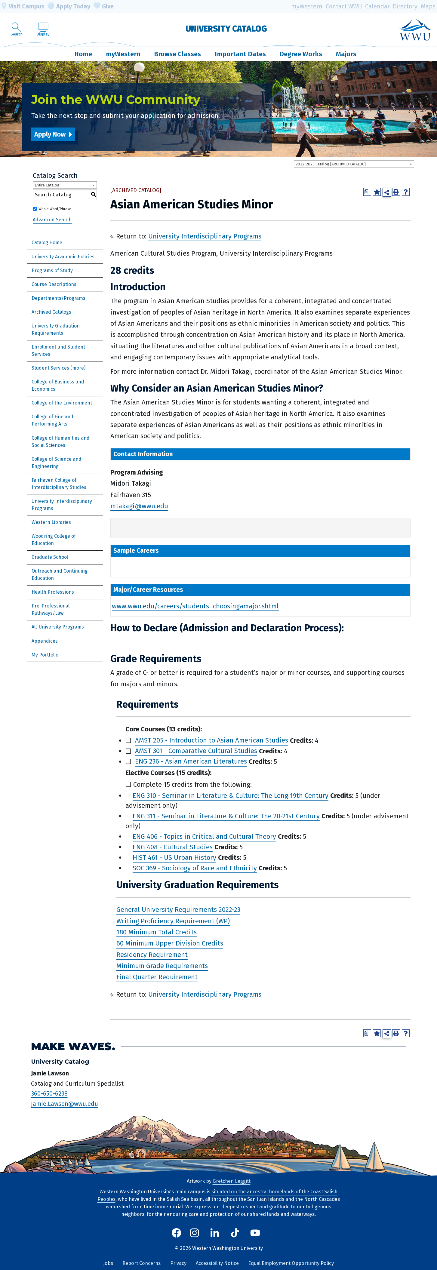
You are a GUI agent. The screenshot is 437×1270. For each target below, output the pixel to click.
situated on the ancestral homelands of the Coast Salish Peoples (217, 1195)
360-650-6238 (49, 1093)
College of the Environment (62, 403)
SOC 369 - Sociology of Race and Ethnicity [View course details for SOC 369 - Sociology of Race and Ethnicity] (195, 868)
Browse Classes (177, 54)
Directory (405, 6)
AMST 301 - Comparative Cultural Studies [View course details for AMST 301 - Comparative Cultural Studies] (196, 751)
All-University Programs (58, 627)
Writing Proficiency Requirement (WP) (173, 921)
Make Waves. (73, 1046)
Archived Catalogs (51, 312)
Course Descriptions (54, 284)
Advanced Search (52, 220)
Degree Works (300, 54)
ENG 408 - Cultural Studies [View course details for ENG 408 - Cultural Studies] (173, 847)
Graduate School (50, 557)
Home (83, 54)
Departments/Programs (58, 298)
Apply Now (50, 134)
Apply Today (69, 6)
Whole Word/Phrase (54, 209)
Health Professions (53, 592)
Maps (428, 6)
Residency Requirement (152, 955)
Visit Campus (22, 6)
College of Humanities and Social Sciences (61, 441)
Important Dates (240, 54)
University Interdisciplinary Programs (62, 504)
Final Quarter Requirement (157, 977)
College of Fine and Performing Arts (52, 420)
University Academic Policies (63, 257)
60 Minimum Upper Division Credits (169, 943)
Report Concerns (141, 1263)
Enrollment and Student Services (58, 350)
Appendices (45, 641)
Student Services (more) (58, 368)
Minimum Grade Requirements (162, 966)
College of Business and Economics (58, 385)
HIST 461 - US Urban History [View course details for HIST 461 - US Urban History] (174, 857)
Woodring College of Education (54, 539)
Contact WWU (344, 6)
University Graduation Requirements (56, 329)
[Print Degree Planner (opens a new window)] (367, 192)
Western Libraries (51, 522)
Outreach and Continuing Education (60, 574)
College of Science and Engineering (57, 462)
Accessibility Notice (217, 1263)
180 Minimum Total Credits (156, 932)
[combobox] (354, 164)
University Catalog (226, 29)
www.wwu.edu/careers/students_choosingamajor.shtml (195, 606)
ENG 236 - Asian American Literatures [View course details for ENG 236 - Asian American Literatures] (191, 762)
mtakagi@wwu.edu (139, 506)
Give (103, 6)
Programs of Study (52, 270)
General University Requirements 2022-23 (178, 910)
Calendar (377, 6)
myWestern (306, 6)
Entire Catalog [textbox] (47, 185)
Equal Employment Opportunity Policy (291, 1263)
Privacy (178, 1263)
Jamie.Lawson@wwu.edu (64, 1103)
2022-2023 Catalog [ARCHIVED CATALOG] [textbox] (331, 164)
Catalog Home (47, 242)
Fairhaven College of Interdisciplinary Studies (59, 483)
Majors (346, 54)
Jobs (108, 1263)
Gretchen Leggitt (232, 1181)
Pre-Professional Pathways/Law (50, 609)
